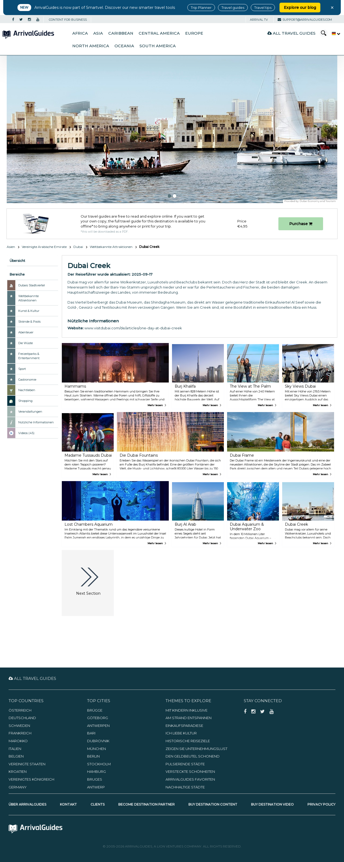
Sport (22, 369)
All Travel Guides (291, 33)
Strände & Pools (29, 321)
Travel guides (232, 7)
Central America (159, 33)
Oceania (124, 46)
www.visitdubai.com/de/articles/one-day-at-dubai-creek (133, 328)
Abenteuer (25, 332)
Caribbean (120, 33)
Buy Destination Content (212, 804)
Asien (11, 247)
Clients (98, 804)
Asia (98, 33)
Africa (80, 33)
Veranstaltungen (30, 411)
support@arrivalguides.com (305, 19)
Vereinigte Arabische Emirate (44, 247)
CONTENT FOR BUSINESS (68, 19)
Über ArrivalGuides (27, 804)
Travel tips (262, 7)
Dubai (78, 247)
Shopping (25, 401)
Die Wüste (25, 343)
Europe (194, 33)
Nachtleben (26, 390)
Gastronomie (27, 379)
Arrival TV (259, 19)
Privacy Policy (321, 804)
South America (157, 46)
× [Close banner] (332, 7)
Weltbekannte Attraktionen (111, 247)
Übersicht (17, 261)
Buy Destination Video (272, 804)
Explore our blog (300, 7)
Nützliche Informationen (36, 422)
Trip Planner (201, 7)
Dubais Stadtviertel (31, 285)
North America (90, 46)
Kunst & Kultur (28, 311)
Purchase (300, 223)
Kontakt (68, 804)
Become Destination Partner (146, 804)
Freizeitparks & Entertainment (29, 356)
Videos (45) (26, 433)
